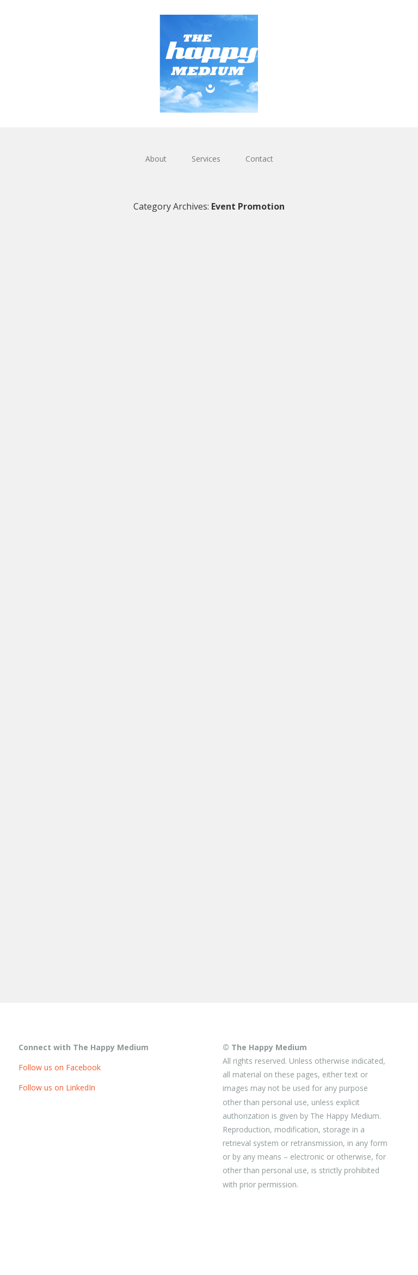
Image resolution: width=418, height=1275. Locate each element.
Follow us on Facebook (60, 1067)
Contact (259, 159)
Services (206, 159)
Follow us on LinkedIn (57, 1087)
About (156, 159)
